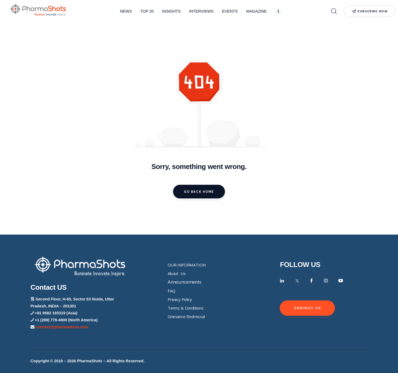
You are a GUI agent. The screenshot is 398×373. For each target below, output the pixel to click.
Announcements (184, 282)
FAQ (171, 290)
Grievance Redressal (186, 316)
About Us (176, 273)
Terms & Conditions (186, 308)
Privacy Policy (180, 299)
